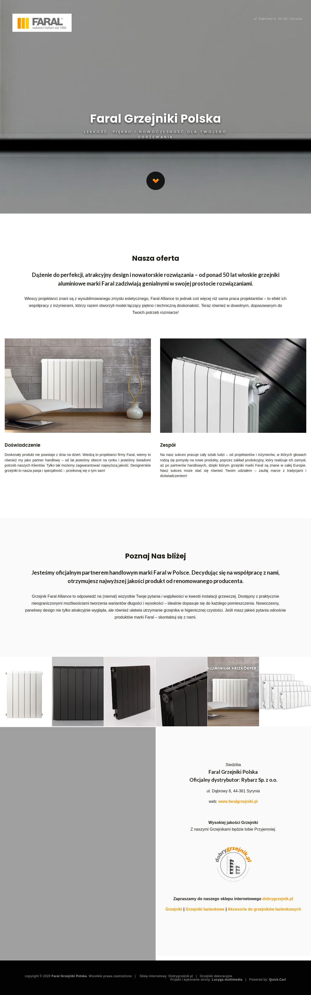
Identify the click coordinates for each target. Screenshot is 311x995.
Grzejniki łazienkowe (204, 909)
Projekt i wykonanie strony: (206, 979)
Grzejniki (174, 909)
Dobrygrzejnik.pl (181, 976)
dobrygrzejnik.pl (278, 899)
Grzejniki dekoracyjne (216, 976)
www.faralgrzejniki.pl (238, 801)
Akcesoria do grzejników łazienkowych (264, 909)
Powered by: (267, 979)
